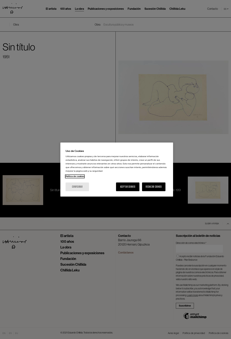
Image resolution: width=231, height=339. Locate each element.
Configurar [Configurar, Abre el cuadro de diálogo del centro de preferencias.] (77, 186)
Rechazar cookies (154, 186)
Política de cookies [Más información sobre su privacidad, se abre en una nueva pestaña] (75, 176)
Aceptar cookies (127, 186)
